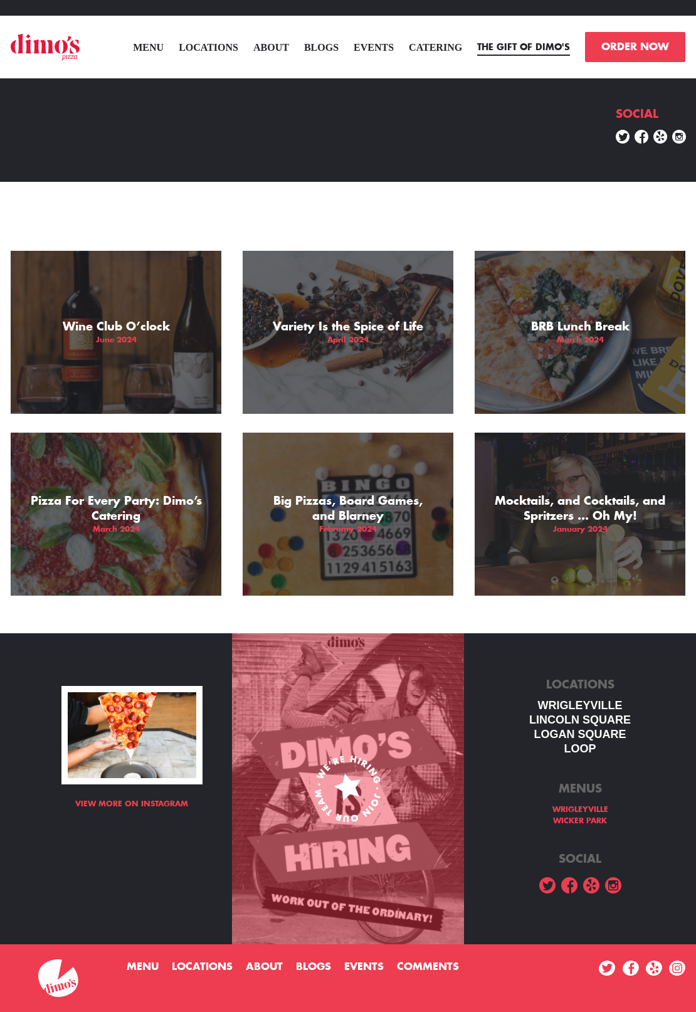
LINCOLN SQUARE (580, 720)
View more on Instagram (131, 804)
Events (374, 47)
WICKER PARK (580, 821)
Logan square (580, 734)
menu (148, 47)
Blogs (321, 47)
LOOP (580, 748)
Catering (435, 47)
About (271, 47)
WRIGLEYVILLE (580, 705)
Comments (428, 967)
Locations (208, 47)
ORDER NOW (635, 47)
